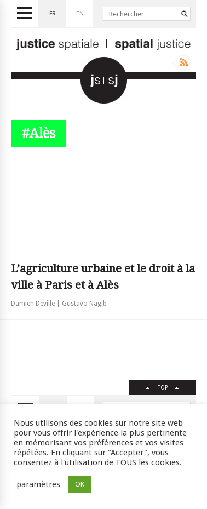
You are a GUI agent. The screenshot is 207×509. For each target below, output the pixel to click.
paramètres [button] (38, 484)
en (80, 13)
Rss (182, 62)
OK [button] (79, 484)
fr (52, 13)
